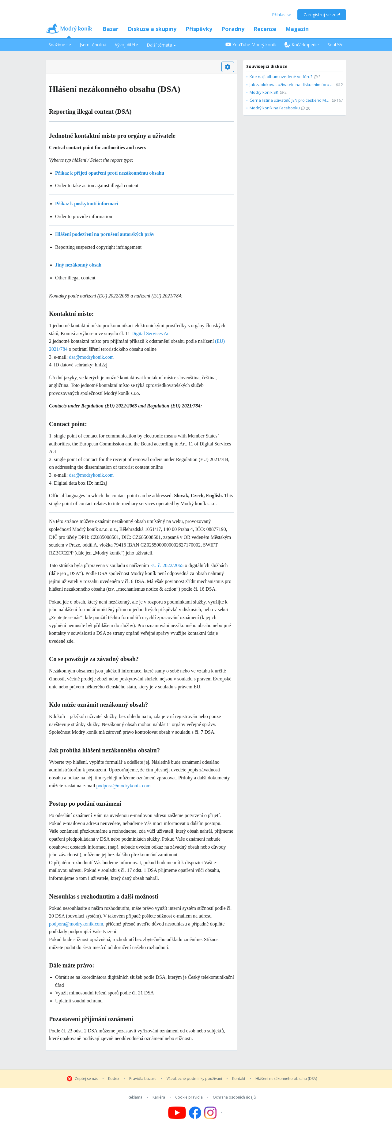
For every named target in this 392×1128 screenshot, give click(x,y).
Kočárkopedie (302, 44)
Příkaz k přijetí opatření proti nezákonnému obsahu (109, 173)
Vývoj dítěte (126, 44)
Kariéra (159, 1097)
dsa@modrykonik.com (91, 357)
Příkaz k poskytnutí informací (86, 203)
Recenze (265, 28)
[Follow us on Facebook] (195, 1113)
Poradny (232, 28)
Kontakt (238, 1078)
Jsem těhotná (93, 44)
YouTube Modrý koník (250, 44)
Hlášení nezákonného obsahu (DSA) (286, 1078)
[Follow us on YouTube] (177, 1113)
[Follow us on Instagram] (214, 1113)
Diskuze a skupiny (152, 28)
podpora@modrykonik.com (123, 785)
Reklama (135, 1097)
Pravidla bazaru (142, 1078)
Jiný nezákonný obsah (78, 264)
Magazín (297, 28)
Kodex (113, 1078)
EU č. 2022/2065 (166, 565)
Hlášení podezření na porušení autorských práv (104, 234)
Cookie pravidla (189, 1097)
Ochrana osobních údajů (234, 1097)
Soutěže (335, 44)
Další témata (161, 45)
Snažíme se (59, 44)
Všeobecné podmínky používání (194, 1078)
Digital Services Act (151, 333)
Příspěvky (199, 28)
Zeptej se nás (86, 1078)
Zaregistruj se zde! (321, 14)
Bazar (111, 28)
